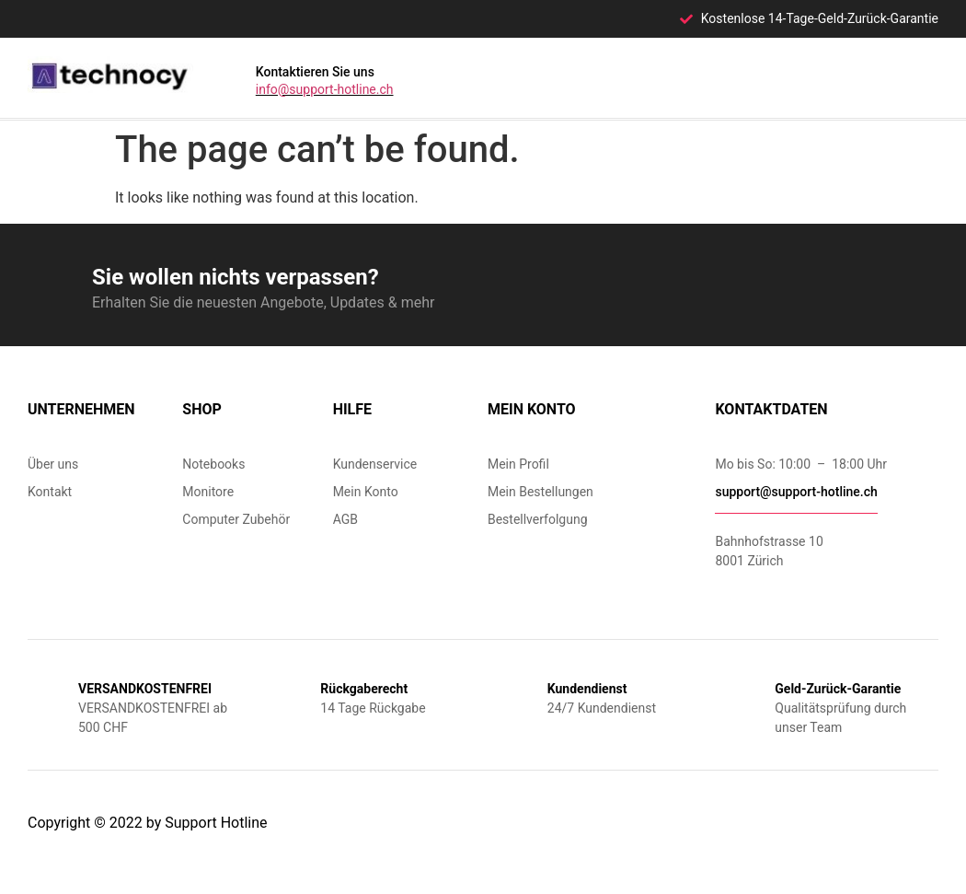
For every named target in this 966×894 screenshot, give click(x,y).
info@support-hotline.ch (325, 89)
